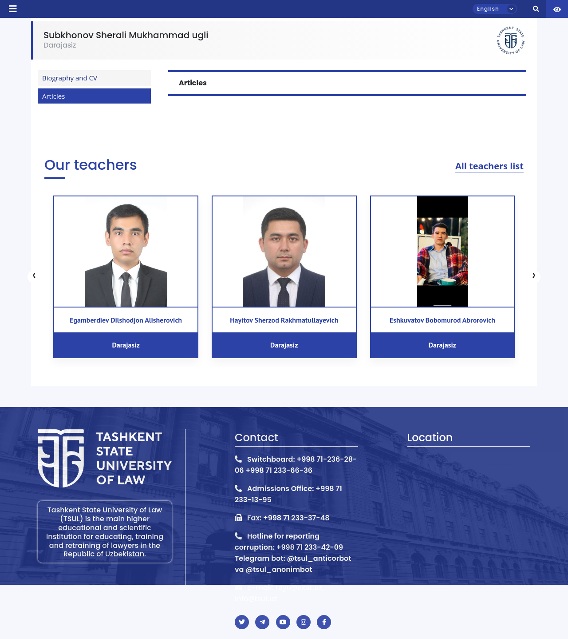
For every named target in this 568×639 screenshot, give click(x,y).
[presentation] (34, 277)
